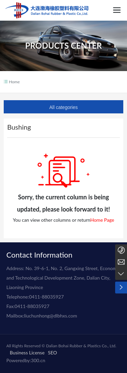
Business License (27, 352)
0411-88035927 (46, 297)
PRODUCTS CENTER (63, 47)
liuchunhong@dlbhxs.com (50, 316)
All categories (63, 107)
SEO (52, 352)
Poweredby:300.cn (25, 360)
